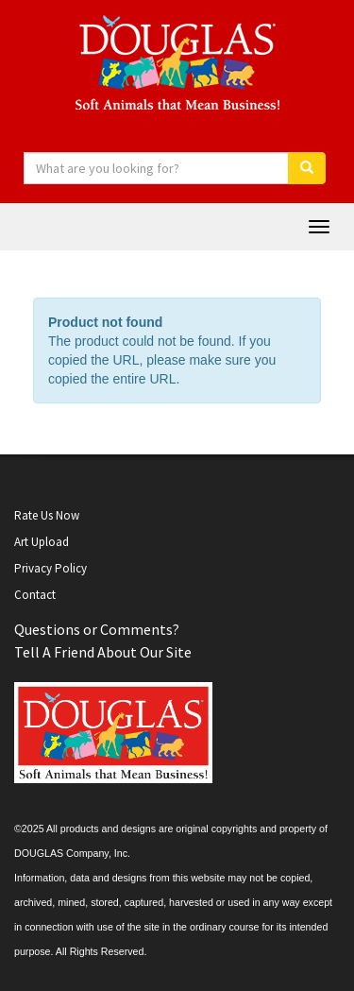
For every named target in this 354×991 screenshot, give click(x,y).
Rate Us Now (46, 515)
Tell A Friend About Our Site (103, 651)
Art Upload (41, 542)
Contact (35, 595)
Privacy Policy (50, 568)
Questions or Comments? (96, 629)
